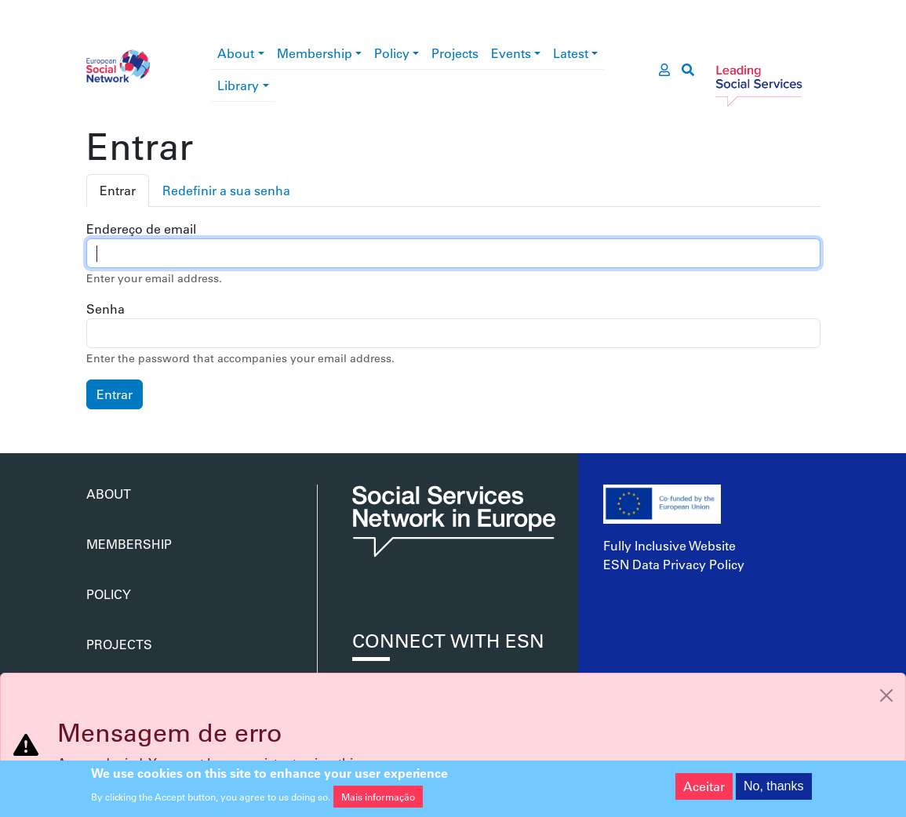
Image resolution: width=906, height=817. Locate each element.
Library (238, 85)
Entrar (118, 190)
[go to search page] (688, 69)
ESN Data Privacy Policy (673, 564)
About (235, 53)
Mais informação (378, 799)
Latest (570, 53)
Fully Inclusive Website (669, 545)
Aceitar (704, 788)
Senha (105, 308)
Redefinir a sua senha (226, 190)
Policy (391, 53)
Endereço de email (141, 228)
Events (511, 53)
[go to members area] (664, 69)
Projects (454, 53)
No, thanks (773, 788)
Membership (314, 53)
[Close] (886, 695)
